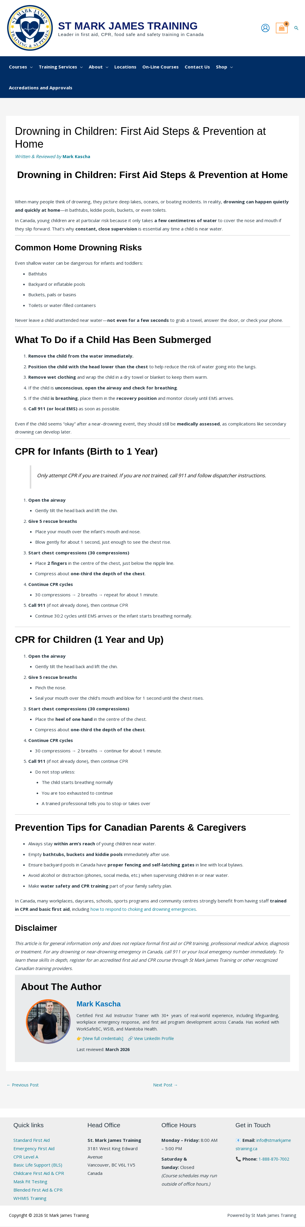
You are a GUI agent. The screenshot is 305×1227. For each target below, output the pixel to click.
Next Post (166, 1085)
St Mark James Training (128, 26)
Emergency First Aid (34, 1149)
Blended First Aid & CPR (38, 1190)
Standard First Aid (31, 1141)
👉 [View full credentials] (100, 1038)
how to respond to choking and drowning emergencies (146, 909)
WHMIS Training (29, 1199)
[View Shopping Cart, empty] (282, 28)
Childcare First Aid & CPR (38, 1174)
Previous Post (24, 1085)
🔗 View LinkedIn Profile (151, 1038)
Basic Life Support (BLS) (37, 1166)
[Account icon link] (265, 28)
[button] (296, 28)
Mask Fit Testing (30, 1182)
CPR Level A (25, 1157)
